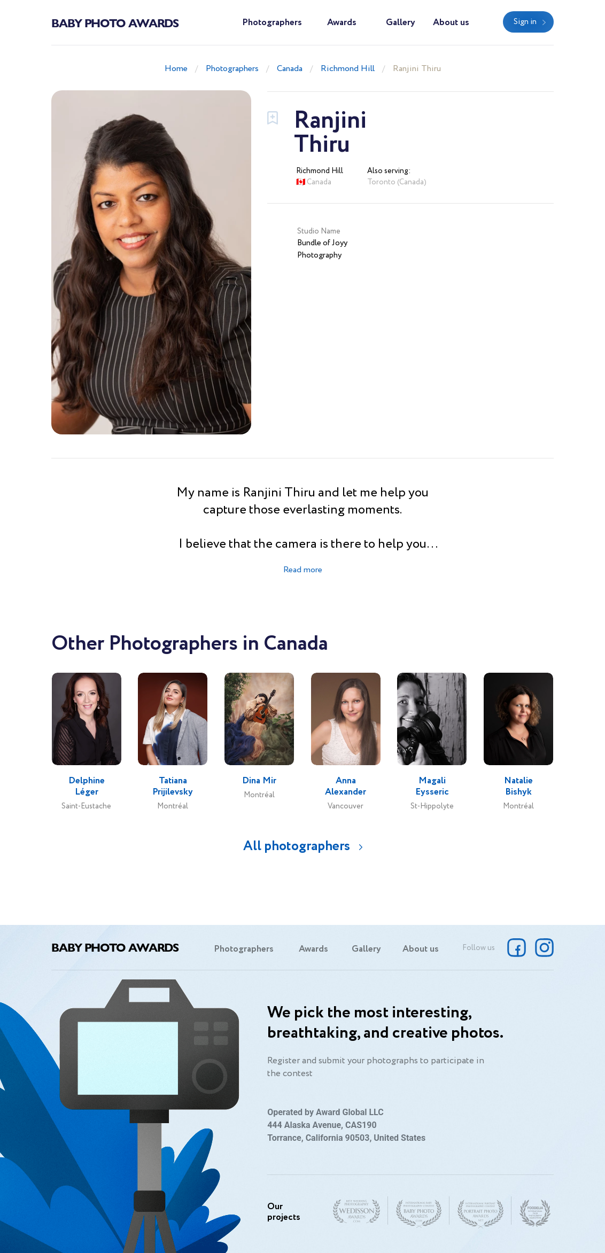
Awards (341, 22)
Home (176, 69)
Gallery (400, 22)
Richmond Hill (348, 69)
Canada (289, 69)
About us (451, 22)
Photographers (272, 22)
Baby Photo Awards (115, 22)
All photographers (296, 846)
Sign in (525, 22)
